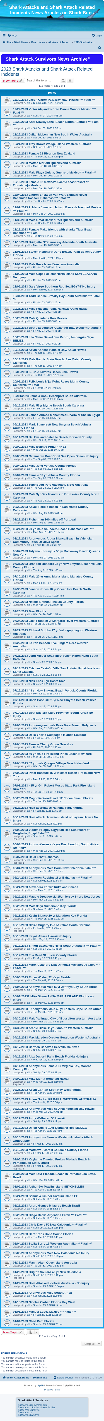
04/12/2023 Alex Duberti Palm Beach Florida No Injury (51, 1056)
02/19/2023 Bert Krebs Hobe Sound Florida (43, 1234)
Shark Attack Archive (28, 1415)
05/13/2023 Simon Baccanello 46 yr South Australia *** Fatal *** (57, 945)
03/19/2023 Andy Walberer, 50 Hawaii (39, 1118)
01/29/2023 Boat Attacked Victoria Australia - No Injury (51, 1283)
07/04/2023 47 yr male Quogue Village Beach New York (51, 763)
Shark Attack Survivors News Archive (36, 1407)
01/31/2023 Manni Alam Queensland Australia (45, 1262)
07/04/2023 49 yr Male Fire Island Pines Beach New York (52, 754)
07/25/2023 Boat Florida (29, 611)
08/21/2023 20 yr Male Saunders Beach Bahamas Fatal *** (53, 529)
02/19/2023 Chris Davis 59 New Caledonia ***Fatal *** (50, 1224)
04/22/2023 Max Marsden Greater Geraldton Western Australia (56, 1037)
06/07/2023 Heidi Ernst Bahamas (36, 857)
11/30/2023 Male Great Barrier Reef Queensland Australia (53, 220)
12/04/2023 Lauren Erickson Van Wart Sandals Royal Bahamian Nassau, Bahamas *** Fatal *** (50, 196)
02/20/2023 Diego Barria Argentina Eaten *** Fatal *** (50, 1215)
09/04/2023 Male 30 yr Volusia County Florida (44, 465)
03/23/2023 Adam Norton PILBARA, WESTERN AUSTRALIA (54, 1099)
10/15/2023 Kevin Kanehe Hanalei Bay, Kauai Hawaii (49, 350)
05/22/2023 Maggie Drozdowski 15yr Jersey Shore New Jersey (56, 896)
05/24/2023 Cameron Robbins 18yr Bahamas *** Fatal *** (52, 877)
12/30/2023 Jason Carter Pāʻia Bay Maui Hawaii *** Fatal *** (54, 99)
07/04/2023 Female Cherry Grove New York (43, 744)
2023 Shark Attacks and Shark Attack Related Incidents (47, 72)
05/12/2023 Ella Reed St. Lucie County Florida (45, 955)
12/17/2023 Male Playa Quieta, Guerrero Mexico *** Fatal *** (54, 172)
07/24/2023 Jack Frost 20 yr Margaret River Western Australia (56, 621)
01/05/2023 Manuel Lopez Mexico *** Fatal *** (44, 1311)
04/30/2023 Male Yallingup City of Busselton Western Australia (57, 1018)
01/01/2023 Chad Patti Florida (33, 1321)
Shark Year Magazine (29, 1410)
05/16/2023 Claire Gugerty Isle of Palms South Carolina (51, 925)
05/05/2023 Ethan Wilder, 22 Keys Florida (41, 977)
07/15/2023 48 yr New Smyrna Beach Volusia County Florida (55, 690)
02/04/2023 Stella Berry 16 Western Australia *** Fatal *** (52, 1243)
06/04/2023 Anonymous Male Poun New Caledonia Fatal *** (54, 868)
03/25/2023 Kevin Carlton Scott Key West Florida (47, 1089)
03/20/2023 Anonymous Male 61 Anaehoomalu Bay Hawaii (53, 1108)
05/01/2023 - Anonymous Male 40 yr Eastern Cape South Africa (57, 1009)
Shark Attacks (25, 1412)
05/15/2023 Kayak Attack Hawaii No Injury (42, 936)
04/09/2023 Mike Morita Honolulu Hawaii (41, 1078)
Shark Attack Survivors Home (33, 1405)
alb (28, 103)
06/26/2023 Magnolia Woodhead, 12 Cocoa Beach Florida (53, 798)
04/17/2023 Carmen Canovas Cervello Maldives (46, 1047)
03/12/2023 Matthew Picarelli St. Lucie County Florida (50, 1150)
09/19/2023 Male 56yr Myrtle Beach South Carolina (48, 405)
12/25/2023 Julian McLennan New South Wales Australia (52, 134)
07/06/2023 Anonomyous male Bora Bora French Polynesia (54, 725)
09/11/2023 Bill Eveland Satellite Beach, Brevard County (52, 437)
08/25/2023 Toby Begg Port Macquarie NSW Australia (50, 484)
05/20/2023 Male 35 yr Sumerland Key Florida (45, 906)
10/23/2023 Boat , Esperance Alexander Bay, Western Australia (57, 327)
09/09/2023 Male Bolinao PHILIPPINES (40, 446)
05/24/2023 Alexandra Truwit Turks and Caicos (45, 887)
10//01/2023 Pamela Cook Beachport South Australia (50, 396)
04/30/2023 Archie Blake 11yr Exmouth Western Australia (53, 1028)
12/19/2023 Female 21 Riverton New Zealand (44, 153)
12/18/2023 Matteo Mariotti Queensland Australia (47, 163)
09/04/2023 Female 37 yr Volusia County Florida (46, 475)
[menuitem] (12, 35)
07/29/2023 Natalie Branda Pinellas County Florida (48, 602)
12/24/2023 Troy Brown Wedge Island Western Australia (52, 144)
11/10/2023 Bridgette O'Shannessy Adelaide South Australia (55, 242)
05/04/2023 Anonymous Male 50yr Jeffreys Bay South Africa (55, 987)
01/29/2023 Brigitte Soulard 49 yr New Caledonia (47, 1272)
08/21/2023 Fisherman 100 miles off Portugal (44, 519)
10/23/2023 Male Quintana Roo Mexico (40, 318)
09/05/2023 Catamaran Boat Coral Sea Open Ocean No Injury (55, 456)
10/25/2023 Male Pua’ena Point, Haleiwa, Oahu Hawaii (50, 308)
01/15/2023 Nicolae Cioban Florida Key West (44, 1302)
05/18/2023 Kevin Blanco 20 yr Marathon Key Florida (50, 915)
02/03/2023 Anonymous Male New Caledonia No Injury (51, 1253)
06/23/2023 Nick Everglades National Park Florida (47, 807)
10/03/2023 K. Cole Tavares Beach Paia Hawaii (45, 372)
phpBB (40, 1385)
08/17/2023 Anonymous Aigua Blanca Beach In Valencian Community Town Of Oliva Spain (53, 540)
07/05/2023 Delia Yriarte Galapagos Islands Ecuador (49, 735)
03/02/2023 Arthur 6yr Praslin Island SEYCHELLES (48, 1186)
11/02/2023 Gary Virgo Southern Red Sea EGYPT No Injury (54, 286)
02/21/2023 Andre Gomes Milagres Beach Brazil (46, 1205)
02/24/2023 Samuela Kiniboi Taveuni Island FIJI (46, 1196)
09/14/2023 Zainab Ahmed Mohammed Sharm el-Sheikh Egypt (56, 415)
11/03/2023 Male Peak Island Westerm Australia (46, 264)
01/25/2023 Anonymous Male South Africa (42, 1292)
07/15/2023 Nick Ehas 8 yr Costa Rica (39, 681)
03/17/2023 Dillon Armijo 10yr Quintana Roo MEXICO (50, 1127)
